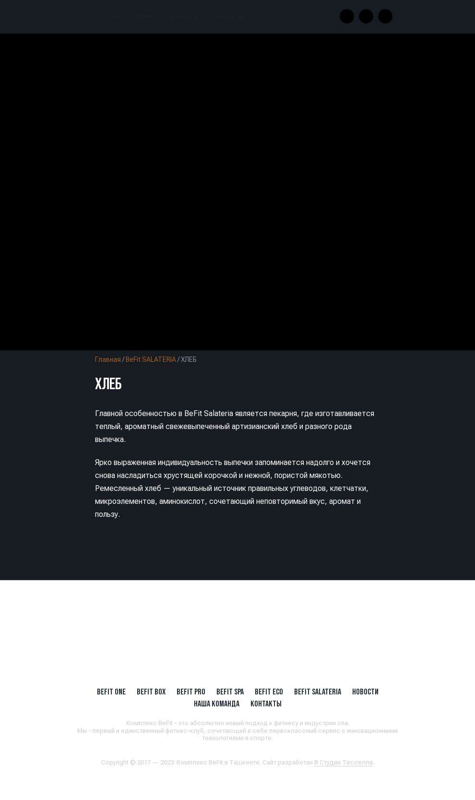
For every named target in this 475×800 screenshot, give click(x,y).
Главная (108, 359)
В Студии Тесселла (343, 762)
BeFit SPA (230, 691)
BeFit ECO (269, 691)
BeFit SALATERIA (151, 359)
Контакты (227, 16)
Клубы (111, 16)
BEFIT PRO (191, 691)
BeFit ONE (111, 691)
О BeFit (146, 16)
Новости (184, 16)
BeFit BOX (151, 691)
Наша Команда (216, 703)
